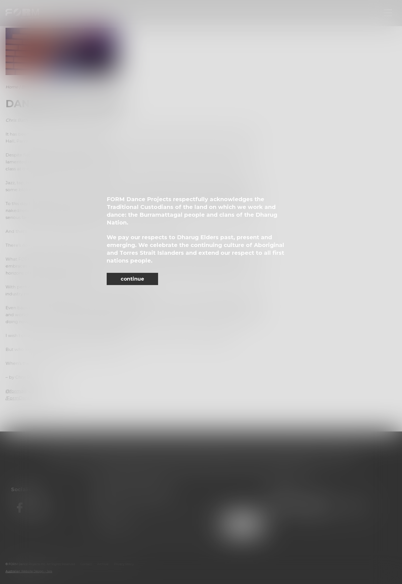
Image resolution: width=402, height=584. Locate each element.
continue (132, 279)
